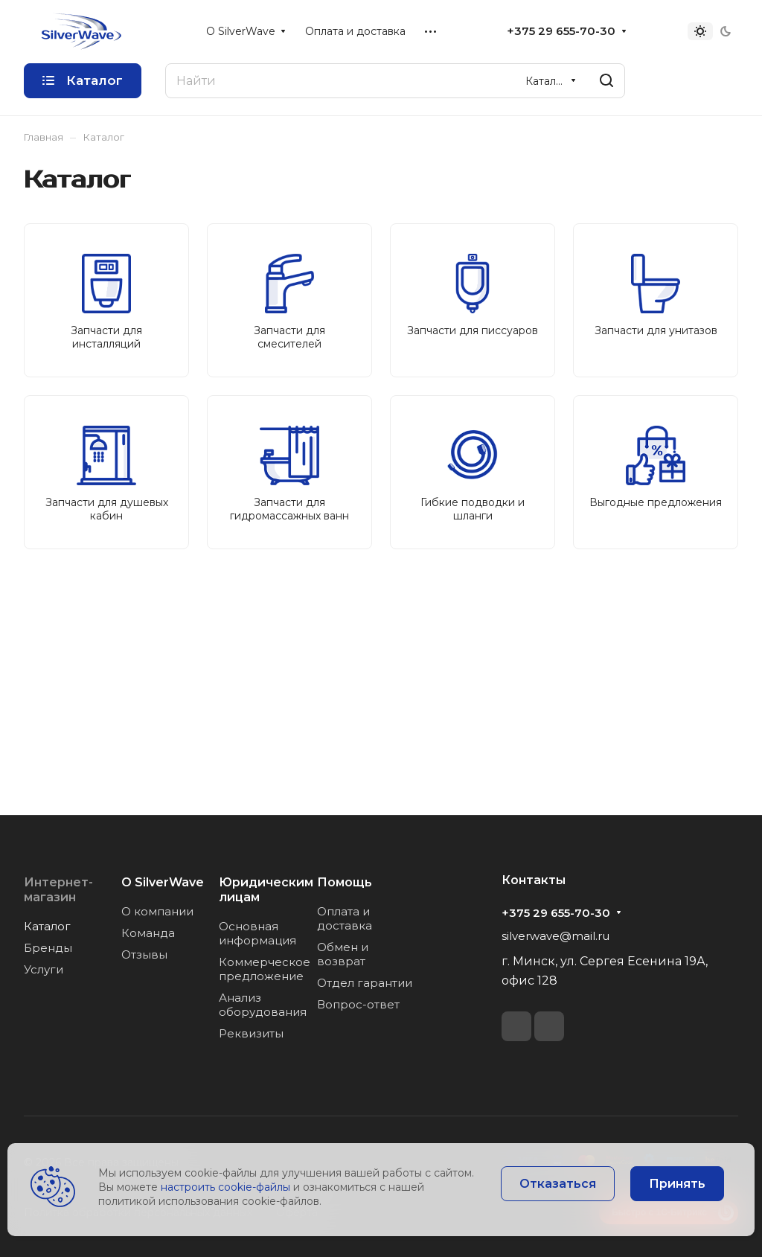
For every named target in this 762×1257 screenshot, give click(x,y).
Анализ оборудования (263, 1005)
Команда (148, 933)
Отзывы (144, 954)
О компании (157, 911)
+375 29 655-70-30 (561, 31)
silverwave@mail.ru (555, 936)
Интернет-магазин (58, 889)
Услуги (43, 969)
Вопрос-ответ (358, 1004)
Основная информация (257, 933)
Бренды (48, 948)
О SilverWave (162, 882)
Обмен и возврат (342, 954)
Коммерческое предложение (264, 969)
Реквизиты (251, 1033)
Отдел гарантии (364, 983)
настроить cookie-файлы (225, 1187)
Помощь (344, 882)
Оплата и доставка (344, 918)
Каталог (47, 926)
